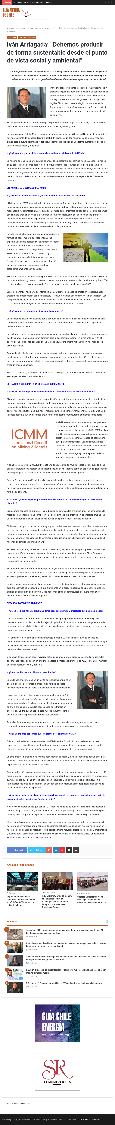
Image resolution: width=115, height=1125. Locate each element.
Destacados (21, 28)
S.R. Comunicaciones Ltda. (91, 1119)
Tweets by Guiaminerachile (18, 1103)
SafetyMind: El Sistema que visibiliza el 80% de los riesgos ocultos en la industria (64, 983)
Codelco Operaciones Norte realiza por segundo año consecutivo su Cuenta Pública (91, 900)
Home (10, 28)
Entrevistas (23, 37)
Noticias (32, 37)
